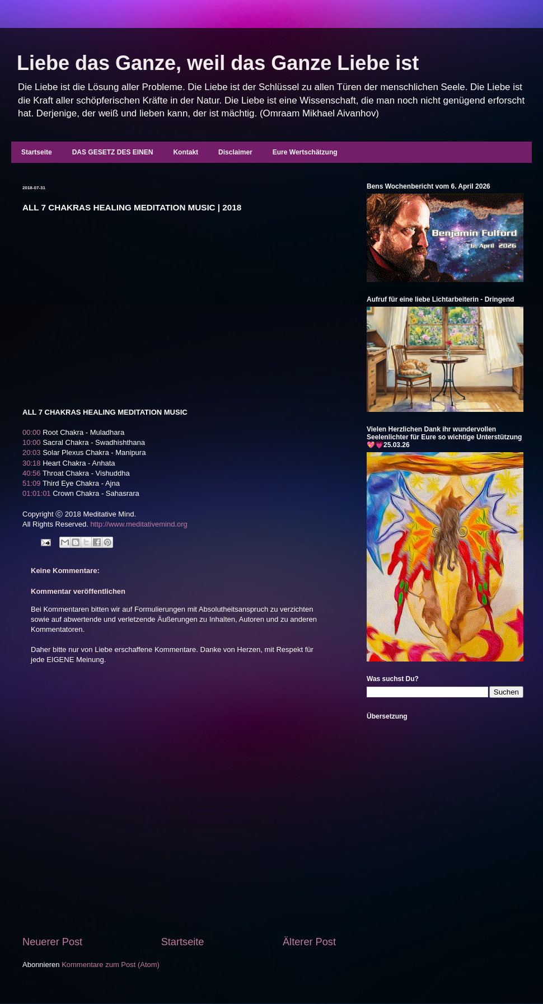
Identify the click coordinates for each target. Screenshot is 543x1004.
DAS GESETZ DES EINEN (112, 152)
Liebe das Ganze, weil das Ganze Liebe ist (218, 62)
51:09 (31, 483)
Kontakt (185, 152)
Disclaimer (235, 152)
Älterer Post (309, 941)
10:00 (31, 442)
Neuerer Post (52, 941)
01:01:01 (36, 493)
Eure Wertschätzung (305, 152)
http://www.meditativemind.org (138, 524)
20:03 (31, 452)
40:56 (31, 473)
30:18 (31, 463)
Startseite (36, 152)
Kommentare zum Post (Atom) (111, 964)
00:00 (31, 432)
